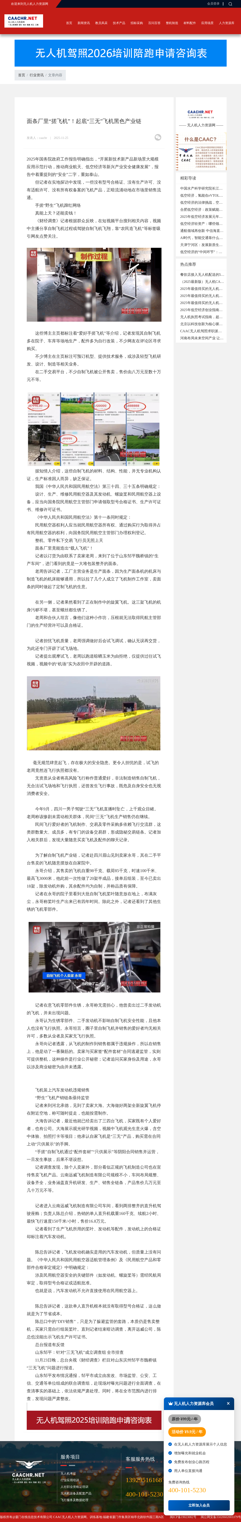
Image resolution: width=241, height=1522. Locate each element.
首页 (69, 23)
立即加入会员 (199, 1505)
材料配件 (190, 23)
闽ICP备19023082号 (183, 1517)
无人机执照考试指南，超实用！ (205, 317)
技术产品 (119, 23)
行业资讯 (37, 75)
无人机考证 (68, 1473)
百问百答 (154, 23)
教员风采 (101, 23)
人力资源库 (226, 23)
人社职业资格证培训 (74, 1486)
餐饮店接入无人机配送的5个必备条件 (209, 274)
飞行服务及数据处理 (74, 1500)
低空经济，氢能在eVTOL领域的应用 (208, 195)
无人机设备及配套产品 (76, 1493)
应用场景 (207, 23)
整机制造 (172, 23)
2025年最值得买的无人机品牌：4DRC (209, 289)
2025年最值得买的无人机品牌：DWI (208, 303)
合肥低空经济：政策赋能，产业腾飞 (208, 209)
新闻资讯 (84, 23)
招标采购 (137, 23)
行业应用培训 (70, 1480)
